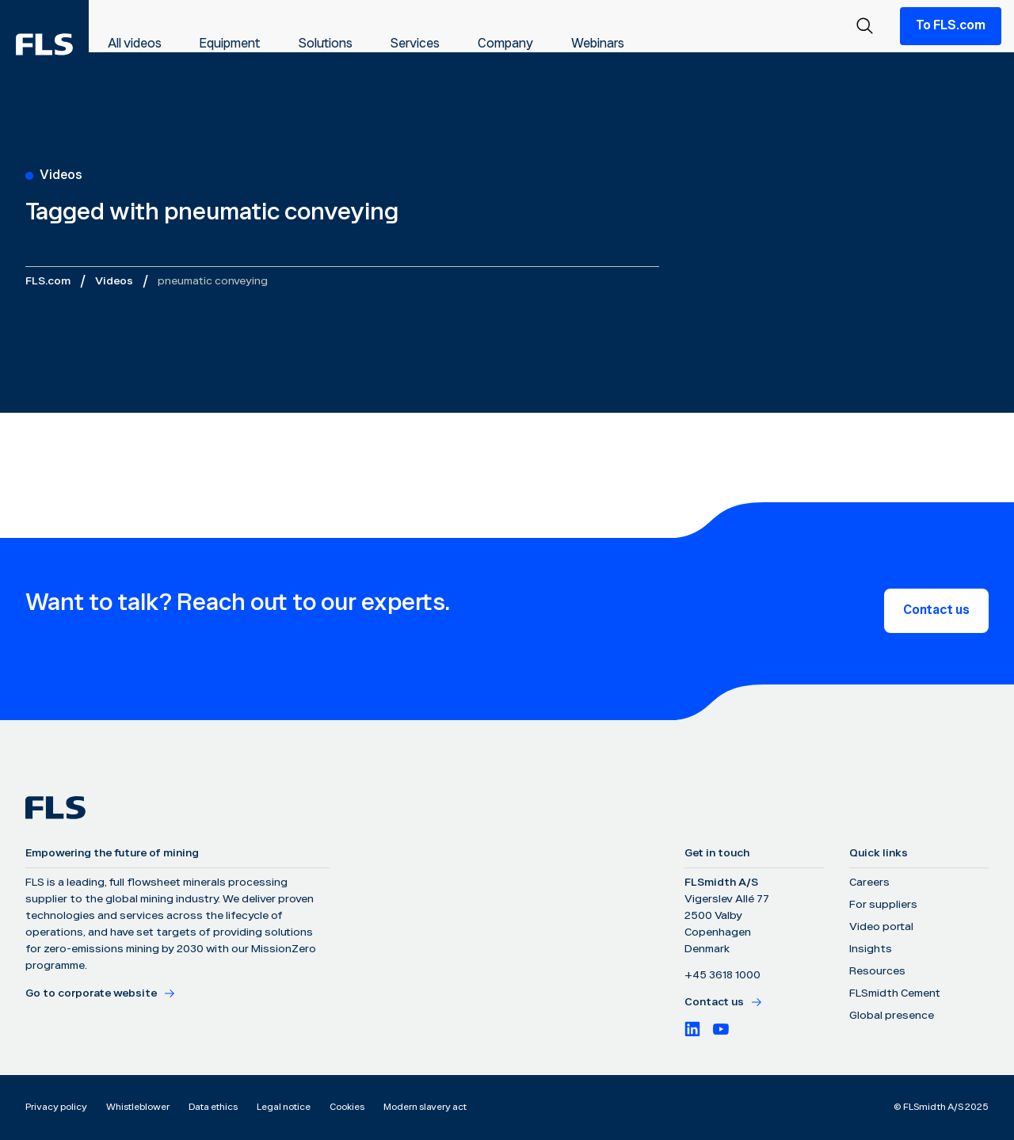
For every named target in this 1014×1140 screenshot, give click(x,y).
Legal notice (284, 1107)
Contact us (936, 610)
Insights (870, 949)
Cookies (347, 1107)
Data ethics (213, 1107)
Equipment (230, 44)
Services (415, 44)
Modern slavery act (425, 1107)
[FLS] (44, 44)
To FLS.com (950, 25)
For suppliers (883, 905)
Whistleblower (138, 1107)
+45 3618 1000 (722, 975)
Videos (114, 281)
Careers (869, 882)
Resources (877, 971)
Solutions (326, 44)
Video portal (881, 927)
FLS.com (48, 281)
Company (505, 44)
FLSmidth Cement (894, 993)
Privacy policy (56, 1107)
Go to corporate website (100, 993)
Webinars (597, 44)
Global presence (891, 1015)
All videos (135, 44)
